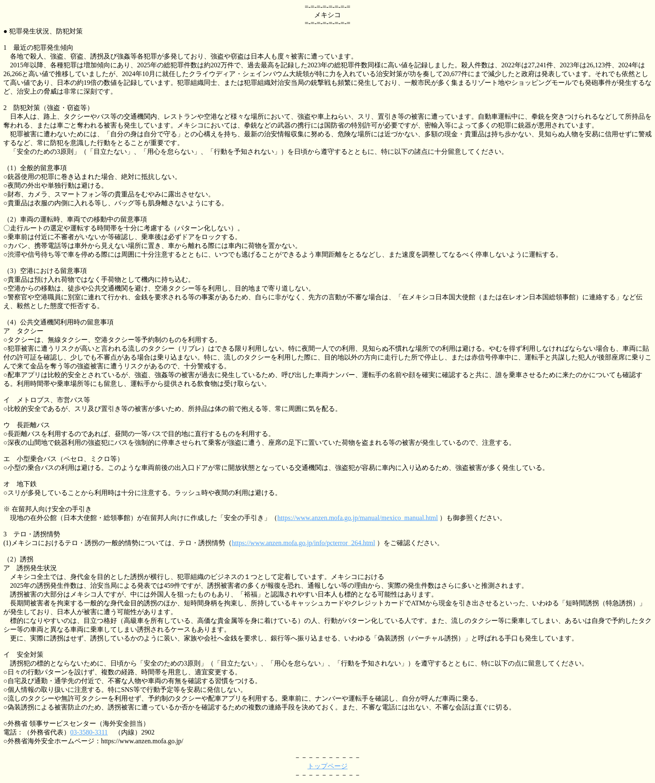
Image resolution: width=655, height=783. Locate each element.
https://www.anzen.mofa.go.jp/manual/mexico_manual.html (357, 517)
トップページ (327, 766)
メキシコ (327, 14)
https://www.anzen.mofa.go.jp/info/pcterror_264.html (303, 542)
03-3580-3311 (89, 732)
